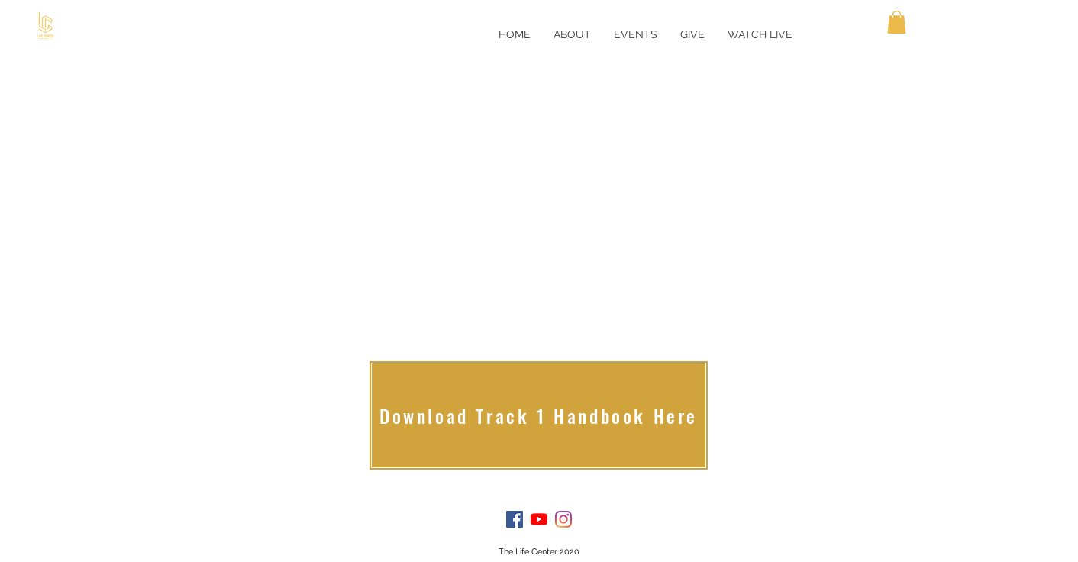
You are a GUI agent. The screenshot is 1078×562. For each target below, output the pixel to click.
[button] (896, 22)
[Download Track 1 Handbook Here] (538, 415)
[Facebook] (514, 519)
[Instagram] (563, 519)
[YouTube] (539, 519)
